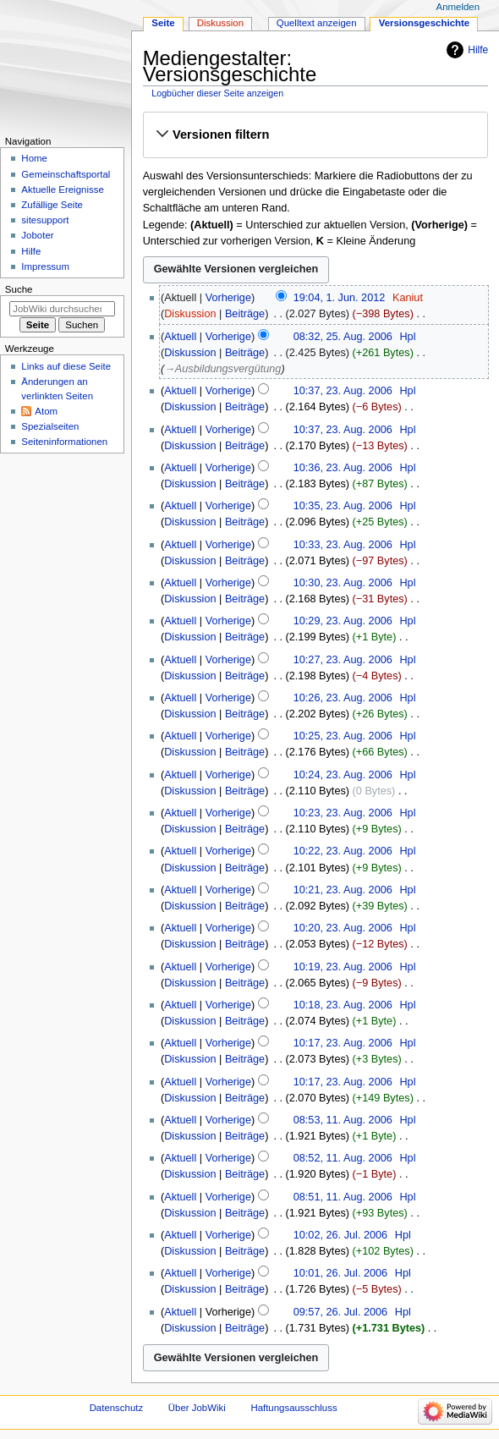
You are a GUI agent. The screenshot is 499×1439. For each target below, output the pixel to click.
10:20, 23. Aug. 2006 (342, 928)
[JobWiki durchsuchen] (62, 308)
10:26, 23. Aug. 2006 (342, 698)
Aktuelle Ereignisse (62, 189)
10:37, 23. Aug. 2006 (342, 391)
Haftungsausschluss (293, 1408)
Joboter (37, 235)
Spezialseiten (50, 426)
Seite (162, 23)
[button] (315, 134)
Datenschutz (117, 1408)
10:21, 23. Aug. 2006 (342, 890)
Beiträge (245, 314)
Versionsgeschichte (424, 23)
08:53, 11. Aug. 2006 (342, 1120)
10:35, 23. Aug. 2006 (342, 506)
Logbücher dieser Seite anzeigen (217, 93)
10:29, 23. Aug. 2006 (342, 621)
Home (34, 158)
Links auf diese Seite (66, 366)
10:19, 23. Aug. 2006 (342, 967)
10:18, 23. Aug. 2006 (342, 1005)
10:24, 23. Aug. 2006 (342, 775)
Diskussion (190, 314)
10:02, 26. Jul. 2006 (340, 1235)
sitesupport (45, 220)
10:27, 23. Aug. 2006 (342, 660)
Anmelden (458, 7)
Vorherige (228, 298)
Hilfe (478, 50)
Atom (46, 411)
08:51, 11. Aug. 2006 (342, 1197)
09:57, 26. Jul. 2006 (340, 1312)
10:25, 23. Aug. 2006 (342, 736)
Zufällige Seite (52, 205)
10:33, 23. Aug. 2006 (342, 545)
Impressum (45, 266)
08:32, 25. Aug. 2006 (342, 337)
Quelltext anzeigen (317, 23)
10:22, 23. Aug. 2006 (342, 851)
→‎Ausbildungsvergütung (222, 369)
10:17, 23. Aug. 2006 (342, 1043)
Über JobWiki (197, 1408)
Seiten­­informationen (64, 442)
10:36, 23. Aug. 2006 (342, 468)
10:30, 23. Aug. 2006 (342, 583)
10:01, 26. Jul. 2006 (340, 1273)
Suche (19, 289)
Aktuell (180, 337)
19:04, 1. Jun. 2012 (339, 298)
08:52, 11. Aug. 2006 (342, 1158)
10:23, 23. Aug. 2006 (342, 813)
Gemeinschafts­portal (65, 174)
